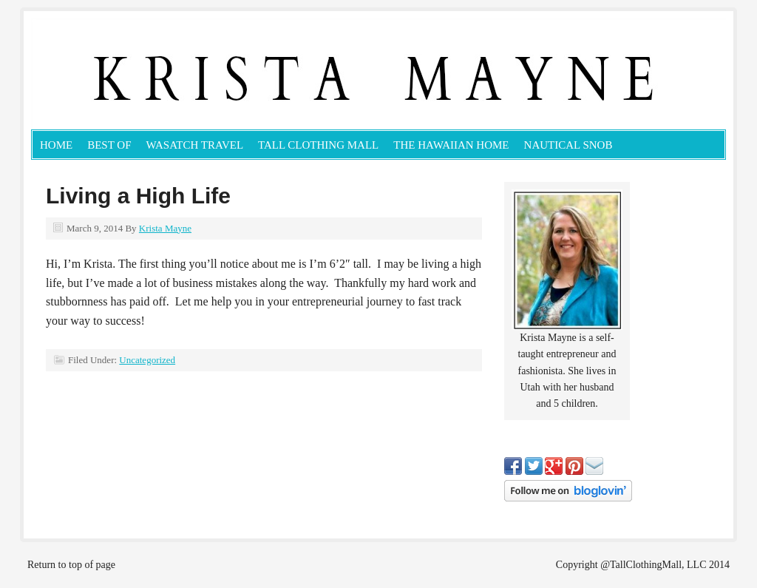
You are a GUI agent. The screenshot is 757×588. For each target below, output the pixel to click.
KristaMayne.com (197, 73)
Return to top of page (71, 564)
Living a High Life (138, 195)
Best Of (109, 145)
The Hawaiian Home (451, 145)
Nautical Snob (568, 145)
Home (56, 145)
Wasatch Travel (195, 145)
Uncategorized (147, 359)
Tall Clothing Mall (318, 145)
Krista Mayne (165, 228)
